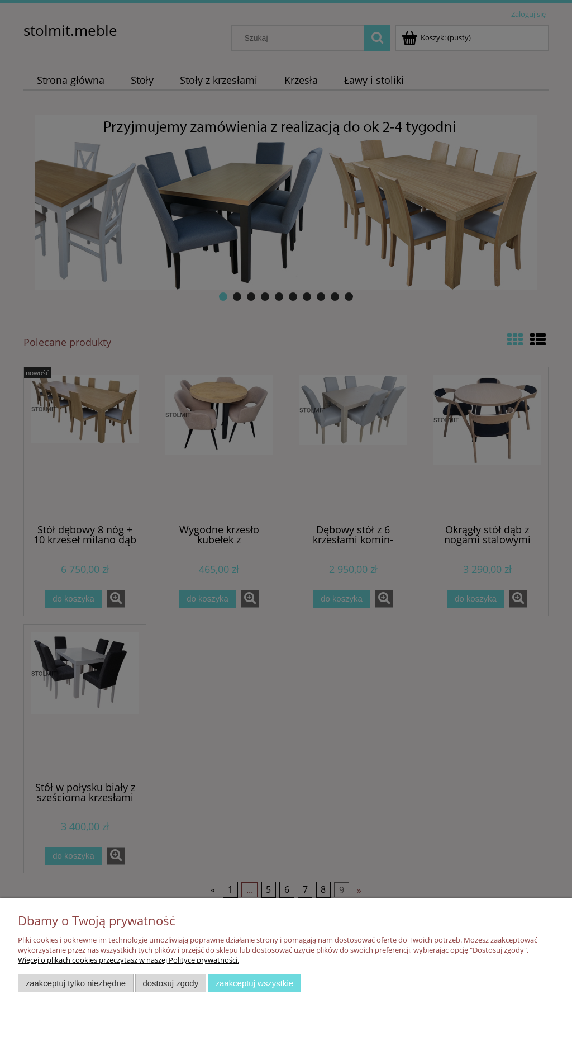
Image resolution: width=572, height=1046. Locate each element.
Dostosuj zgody (170, 983)
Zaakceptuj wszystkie (254, 983)
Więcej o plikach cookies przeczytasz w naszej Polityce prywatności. (128, 960)
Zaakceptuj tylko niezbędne (76, 983)
